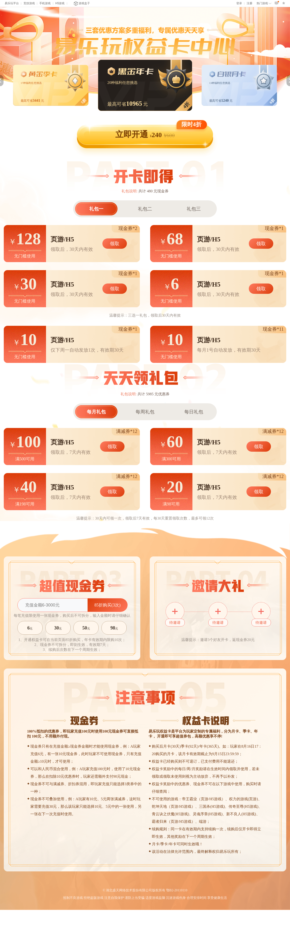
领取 (114, 243)
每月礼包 (96, 411)
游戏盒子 (82, 3)
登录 (239, 3)
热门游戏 (264, 3)
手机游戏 (45, 3)
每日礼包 (193, 411)
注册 (249, 3)
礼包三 (194, 208)
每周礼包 (145, 411)
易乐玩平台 (12, 3)
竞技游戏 (29, 3)
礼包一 (96, 208)
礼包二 (145, 208)
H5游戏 (59, 3)
